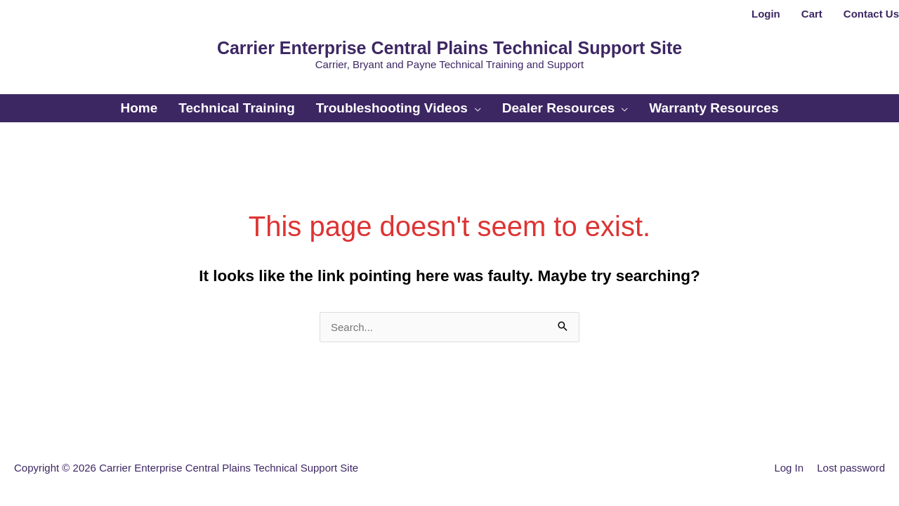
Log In (788, 468)
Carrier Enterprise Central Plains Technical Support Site (449, 48)
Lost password (851, 468)
